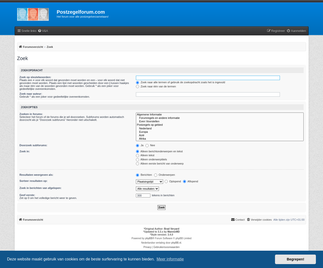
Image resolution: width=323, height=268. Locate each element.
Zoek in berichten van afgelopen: (41, 187)
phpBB (149, 238)
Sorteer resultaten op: (34, 180)
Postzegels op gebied (219, 125)
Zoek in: (25, 151)
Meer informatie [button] (170, 259)
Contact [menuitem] (238, 219)
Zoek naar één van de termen (156, 86)
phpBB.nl (176, 242)
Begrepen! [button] (295, 259)
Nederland (219, 128)
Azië (219, 135)
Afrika (219, 139)
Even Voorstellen (219, 121)
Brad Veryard (171, 228)
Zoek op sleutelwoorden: (35, 77)
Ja (140, 145)
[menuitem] (43, 31)
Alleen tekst (145, 155)
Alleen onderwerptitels (151, 159)
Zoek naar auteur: (31, 93)
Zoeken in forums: (31, 114)
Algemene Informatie (219, 114)
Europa (219, 132)
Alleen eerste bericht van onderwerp (160, 163)
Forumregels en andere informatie (219, 118)
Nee (150, 145)
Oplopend (173, 181)
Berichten (144, 174)
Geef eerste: (27, 195)
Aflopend (190, 181)
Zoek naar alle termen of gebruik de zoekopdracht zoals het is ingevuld (180, 82)
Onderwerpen (164, 174)
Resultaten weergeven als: (36, 174)
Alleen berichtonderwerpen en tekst (159, 151)
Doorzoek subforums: (34, 145)
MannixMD (173, 231)
